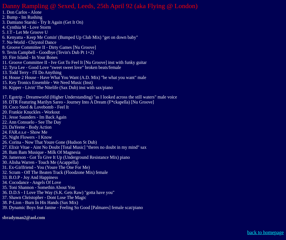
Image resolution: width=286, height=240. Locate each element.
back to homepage (265, 232)
